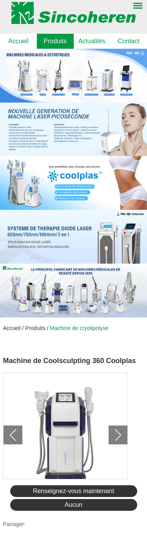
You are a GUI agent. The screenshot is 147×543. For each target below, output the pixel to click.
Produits (55, 41)
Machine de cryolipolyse (79, 328)
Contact (129, 41)
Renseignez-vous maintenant (73, 491)
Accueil (18, 41)
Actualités (91, 41)
